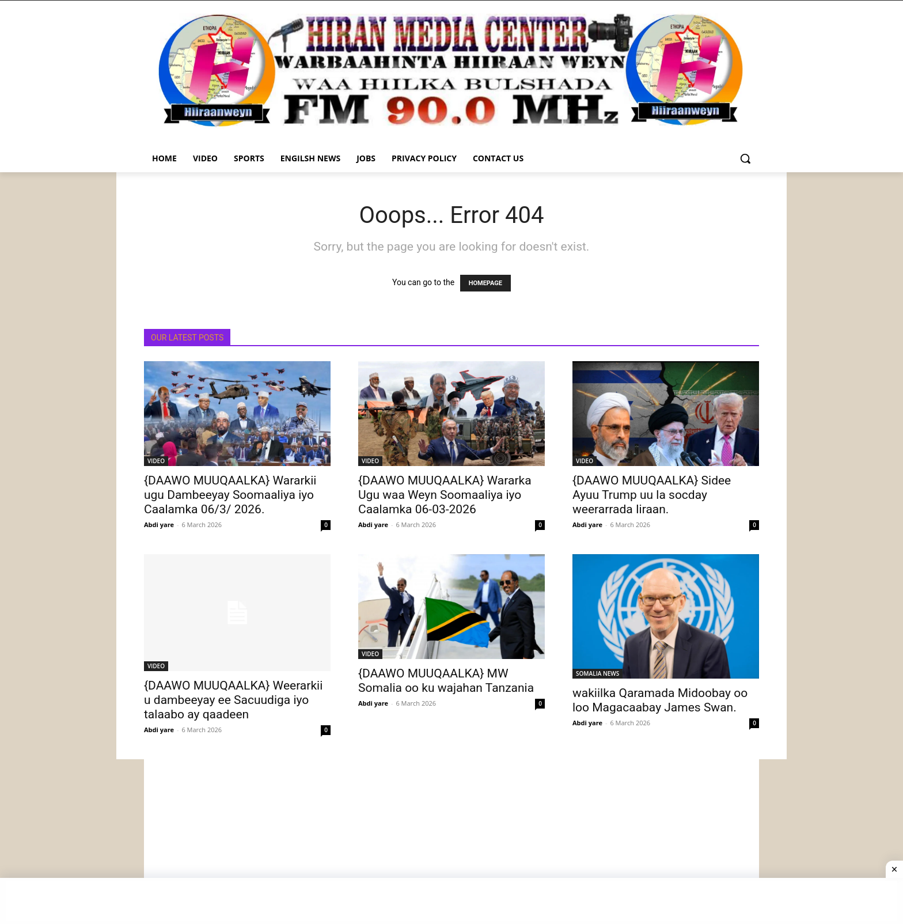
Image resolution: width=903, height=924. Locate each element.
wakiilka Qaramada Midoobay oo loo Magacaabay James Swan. (660, 700)
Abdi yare (159, 524)
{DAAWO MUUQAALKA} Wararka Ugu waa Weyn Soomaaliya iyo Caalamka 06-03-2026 (445, 495)
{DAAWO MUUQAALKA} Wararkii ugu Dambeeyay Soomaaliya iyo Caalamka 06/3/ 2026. (230, 495)
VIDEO (156, 461)
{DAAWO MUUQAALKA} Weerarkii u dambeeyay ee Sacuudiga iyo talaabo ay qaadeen (233, 700)
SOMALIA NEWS (597, 673)
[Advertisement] (451, 840)
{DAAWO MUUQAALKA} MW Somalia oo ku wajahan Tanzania (446, 681)
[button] (745, 158)
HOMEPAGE (485, 283)
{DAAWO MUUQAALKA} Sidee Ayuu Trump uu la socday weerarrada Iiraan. (651, 495)
